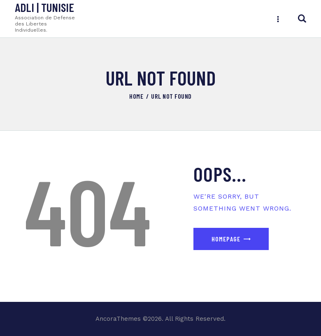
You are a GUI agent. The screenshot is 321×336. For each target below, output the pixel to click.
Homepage (226, 239)
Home (136, 96)
